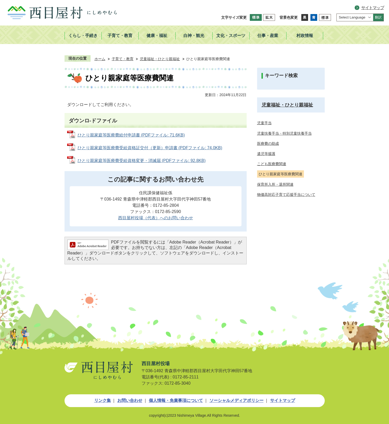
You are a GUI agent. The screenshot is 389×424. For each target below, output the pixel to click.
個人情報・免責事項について (176, 400)
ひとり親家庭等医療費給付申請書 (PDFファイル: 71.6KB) (131, 135)
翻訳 (378, 17)
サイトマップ (372, 7)
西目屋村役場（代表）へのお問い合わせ (155, 218)
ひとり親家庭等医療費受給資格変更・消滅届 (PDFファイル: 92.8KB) (142, 160)
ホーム (99, 59)
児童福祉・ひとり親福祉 (160, 59)
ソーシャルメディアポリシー (236, 400)
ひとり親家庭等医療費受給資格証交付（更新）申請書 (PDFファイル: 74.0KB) (150, 148)
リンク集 (102, 400)
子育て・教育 (122, 59)
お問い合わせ (129, 400)
